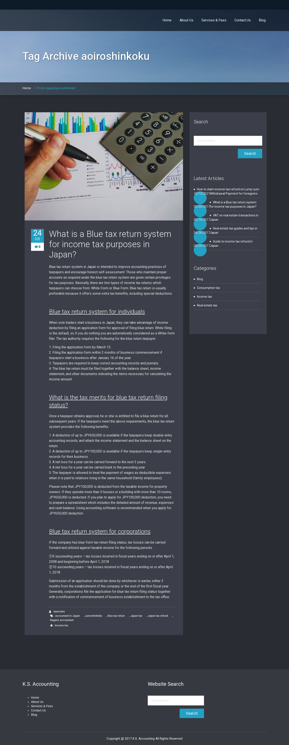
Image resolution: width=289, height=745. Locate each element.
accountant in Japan (67, 615)
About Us (186, 20)
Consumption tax (208, 288)
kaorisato (57, 611)
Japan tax (136, 615)
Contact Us (242, 20)
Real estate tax (207, 305)
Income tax (61, 625)
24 (37, 235)
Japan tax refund (158, 615)
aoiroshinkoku (93, 615)
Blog (262, 20)
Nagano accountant (62, 620)
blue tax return (116, 615)
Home (166, 20)
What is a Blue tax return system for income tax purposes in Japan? (110, 244)
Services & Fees (213, 20)
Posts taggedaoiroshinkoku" (56, 88)
